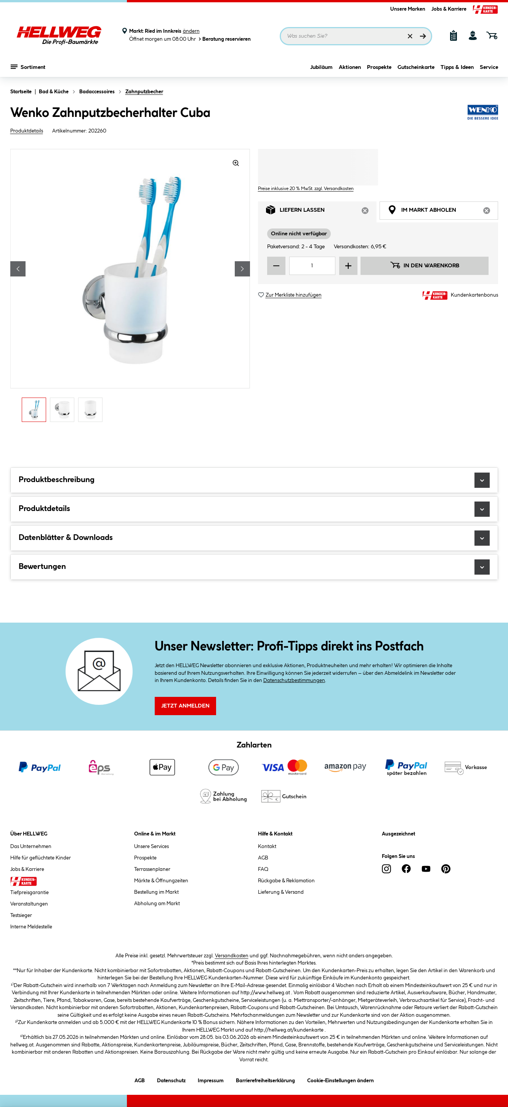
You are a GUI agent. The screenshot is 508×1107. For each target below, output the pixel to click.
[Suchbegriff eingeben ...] (356, 36)
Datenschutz (171, 1079)
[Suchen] (423, 36)
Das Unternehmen (30, 846)
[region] (130, 287)
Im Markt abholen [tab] (443, 212)
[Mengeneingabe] (312, 266)
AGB (263, 858)
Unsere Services (151, 846)
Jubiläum (321, 67)
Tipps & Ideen (457, 67)
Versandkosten (231, 956)
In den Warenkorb (424, 265)
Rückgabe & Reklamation (286, 881)
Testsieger (21, 915)
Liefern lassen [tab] (321, 212)
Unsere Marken (407, 9)
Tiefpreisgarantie (29, 892)
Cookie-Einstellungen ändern (340, 1079)
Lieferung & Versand (281, 892)
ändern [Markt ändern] (191, 31)
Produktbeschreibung (254, 480)
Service (489, 67)
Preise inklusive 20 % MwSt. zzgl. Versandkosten (306, 189)
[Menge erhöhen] (348, 266)
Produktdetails (26, 131)
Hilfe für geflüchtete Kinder (40, 858)
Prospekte (379, 67)
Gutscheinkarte (415, 67)
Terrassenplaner (152, 869)
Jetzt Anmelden (185, 706)
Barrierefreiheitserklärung (265, 1079)
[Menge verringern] (276, 266)
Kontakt (267, 846)
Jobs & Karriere (448, 9)
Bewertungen (254, 567)
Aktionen (350, 67)
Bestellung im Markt (156, 892)
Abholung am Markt (157, 903)
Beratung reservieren (224, 39)
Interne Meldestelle (31, 927)
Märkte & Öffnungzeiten (161, 881)
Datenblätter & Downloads (254, 538)
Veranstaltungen (29, 904)
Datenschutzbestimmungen (294, 680)
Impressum (211, 1079)
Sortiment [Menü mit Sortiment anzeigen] (28, 66)
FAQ (263, 869)
